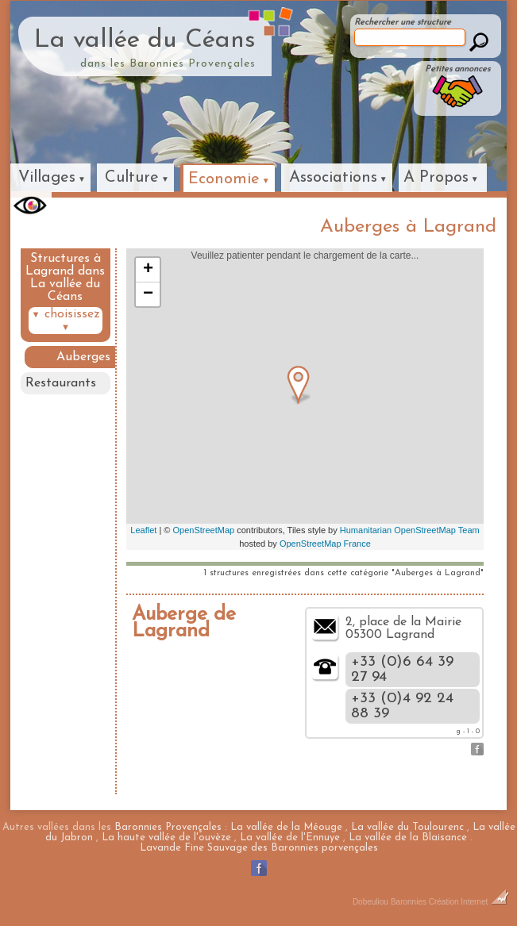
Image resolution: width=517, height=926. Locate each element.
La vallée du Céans (145, 40)
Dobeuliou (370, 901)
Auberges (83, 357)
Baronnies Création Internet (450, 901)
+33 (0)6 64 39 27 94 (402, 670)
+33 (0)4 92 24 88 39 (402, 706)
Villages (46, 178)
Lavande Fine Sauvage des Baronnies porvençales (259, 848)
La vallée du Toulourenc (407, 827)
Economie (224, 179)
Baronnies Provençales (168, 827)
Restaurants (60, 383)
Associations (333, 178)
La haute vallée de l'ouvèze (166, 837)
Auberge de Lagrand (184, 623)
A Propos (436, 178)
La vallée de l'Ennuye (290, 837)
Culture (132, 178)
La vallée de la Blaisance (408, 837)
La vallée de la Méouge (286, 827)
